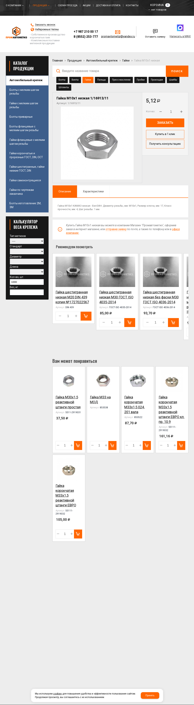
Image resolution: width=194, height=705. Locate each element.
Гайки (126, 60)
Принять (150, 695)
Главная (57, 60)
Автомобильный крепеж (102, 60)
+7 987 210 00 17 (86, 31)
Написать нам (149, 30)
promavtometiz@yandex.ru (118, 36)
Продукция (74, 60)
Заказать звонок (45, 24)
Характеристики (93, 191)
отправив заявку (116, 229)
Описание (64, 191)
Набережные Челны (47, 29)
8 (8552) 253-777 (86, 37)
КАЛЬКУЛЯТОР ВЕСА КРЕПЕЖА (26, 224)
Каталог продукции (23, 65)
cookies (57, 693)
